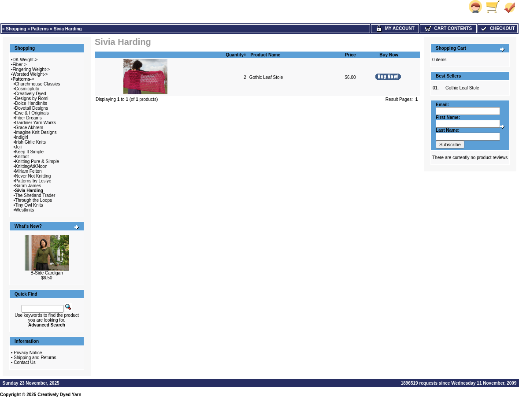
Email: (442, 104)
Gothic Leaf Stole (266, 77)
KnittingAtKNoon (31, 166)
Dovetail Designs (31, 108)
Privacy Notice (28, 352)
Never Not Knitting (33, 176)
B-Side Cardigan (46, 273)
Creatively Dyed (30, 93)
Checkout (497, 28)
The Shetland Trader (35, 195)
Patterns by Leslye (33, 180)
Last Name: (448, 130)
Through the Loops (33, 200)
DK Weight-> (25, 59)
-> (23, 79)
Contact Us (24, 362)
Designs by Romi (31, 98)
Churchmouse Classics (37, 84)
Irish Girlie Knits (30, 142)
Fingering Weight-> (31, 69)
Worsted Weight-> (30, 74)
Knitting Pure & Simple (37, 161)
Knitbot (22, 156)
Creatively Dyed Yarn (59, 394)
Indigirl (21, 137)
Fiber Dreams (28, 117)
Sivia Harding (68, 28)
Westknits (24, 210)
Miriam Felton (28, 171)
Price (350, 54)
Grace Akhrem (29, 127)
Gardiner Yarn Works (35, 122)
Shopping (16, 28)
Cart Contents (448, 28)
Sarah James (28, 185)
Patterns (40, 28)
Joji (18, 147)
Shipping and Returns (35, 357)
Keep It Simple (29, 151)
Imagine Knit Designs (36, 132)
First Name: (448, 117)
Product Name (265, 54)
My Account (395, 28)
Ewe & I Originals (32, 113)
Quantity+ (236, 54)
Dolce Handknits (31, 103)
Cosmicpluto (27, 88)
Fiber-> (20, 64)
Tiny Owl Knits (29, 205)
